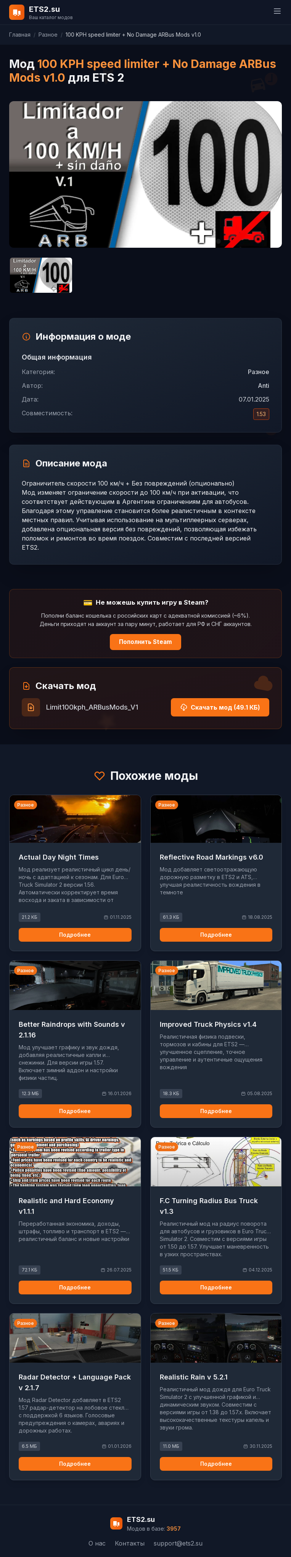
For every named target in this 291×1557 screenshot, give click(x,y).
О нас (97, 1543)
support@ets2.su (178, 1543)
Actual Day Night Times (59, 857)
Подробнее (75, 934)
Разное (48, 34)
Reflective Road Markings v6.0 (211, 857)
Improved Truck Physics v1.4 (208, 1024)
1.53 (261, 414)
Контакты (130, 1543)
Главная (20, 34)
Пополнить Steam (145, 641)
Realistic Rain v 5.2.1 (194, 1377)
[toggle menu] (277, 11)
